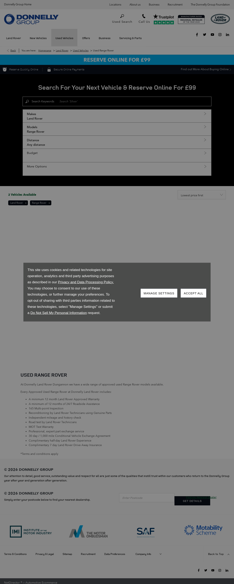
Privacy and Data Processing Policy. (86, 282)
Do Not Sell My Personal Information (58, 313)
